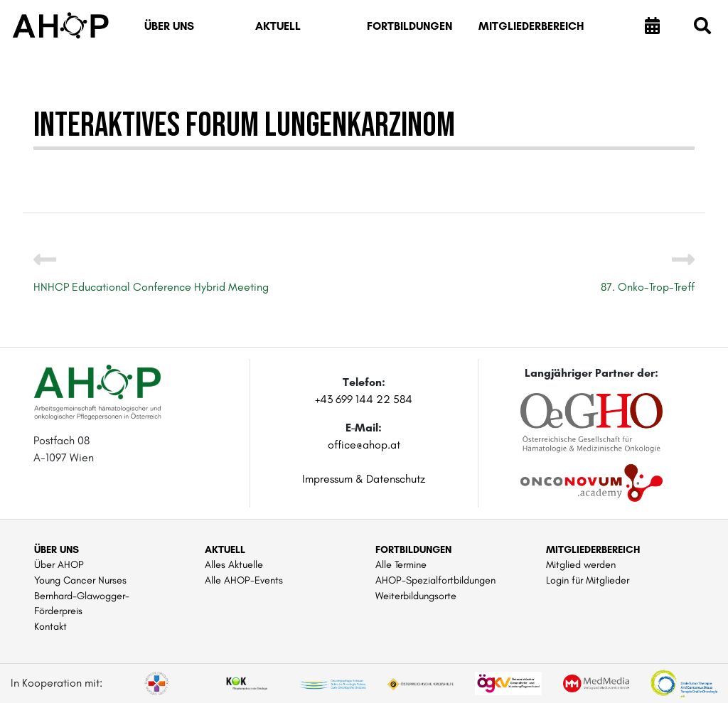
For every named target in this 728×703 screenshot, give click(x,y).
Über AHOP (59, 564)
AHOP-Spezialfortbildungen (435, 580)
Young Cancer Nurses (80, 580)
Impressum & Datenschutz (363, 478)
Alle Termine (401, 564)
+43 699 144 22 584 (363, 399)
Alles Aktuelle (234, 564)
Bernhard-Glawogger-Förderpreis (81, 603)
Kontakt (50, 626)
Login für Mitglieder (587, 580)
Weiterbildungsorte (415, 595)
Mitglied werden (581, 564)
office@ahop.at (364, 444)
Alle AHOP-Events (244, 580)
